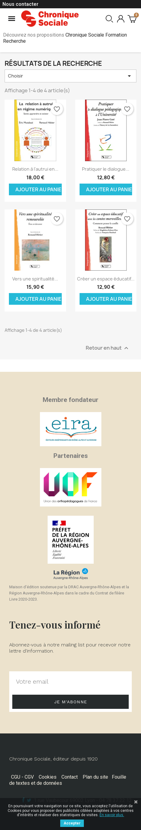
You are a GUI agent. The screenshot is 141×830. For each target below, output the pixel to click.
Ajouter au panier (38, 189)
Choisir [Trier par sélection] (70, 76)
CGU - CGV (22, 777)
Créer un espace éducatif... (106, 279)
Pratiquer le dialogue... (105, 169)
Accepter (72, 823)
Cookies (48, 777)
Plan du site (95, 777)
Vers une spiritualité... (35, 279)
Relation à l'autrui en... (35, 169)
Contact (69, 777)
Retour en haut (108, 348)
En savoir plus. (112, 815)
